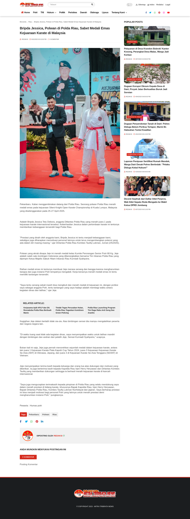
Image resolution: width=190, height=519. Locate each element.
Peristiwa (72, 12)
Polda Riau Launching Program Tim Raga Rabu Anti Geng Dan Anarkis (101, 310)
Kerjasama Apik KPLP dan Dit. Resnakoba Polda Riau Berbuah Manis (37, 310)
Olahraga (94, 12)
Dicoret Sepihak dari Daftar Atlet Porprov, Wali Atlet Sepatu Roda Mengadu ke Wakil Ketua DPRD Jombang (145, 202)
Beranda (23, 22)
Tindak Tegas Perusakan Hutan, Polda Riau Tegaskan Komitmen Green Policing (70, 310)
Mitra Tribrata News (103, 506)
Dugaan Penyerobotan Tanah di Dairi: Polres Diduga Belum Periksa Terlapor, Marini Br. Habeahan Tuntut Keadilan (146, 127)
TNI (42, 12)
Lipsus (105, 12)
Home (25, 12)
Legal (167, 5)
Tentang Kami (118, 12)
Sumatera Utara (134, 154)
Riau (30, 22)
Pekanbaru (34, 414)
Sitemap (140, 5)
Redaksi (159, 5)
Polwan (45, 414)
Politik (62, 12)
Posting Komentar (29, 464)
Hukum (50, 12)
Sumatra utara (134, 79)
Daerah (83, 12)
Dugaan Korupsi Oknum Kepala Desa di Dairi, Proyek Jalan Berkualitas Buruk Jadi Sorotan (145, 89)
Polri (35, 12)
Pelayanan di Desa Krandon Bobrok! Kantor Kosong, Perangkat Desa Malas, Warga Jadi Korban (146, 51)
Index (151, 5)
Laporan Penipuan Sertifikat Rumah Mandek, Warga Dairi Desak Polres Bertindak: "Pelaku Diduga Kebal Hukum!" (147, 164)
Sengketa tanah (134, 117)
